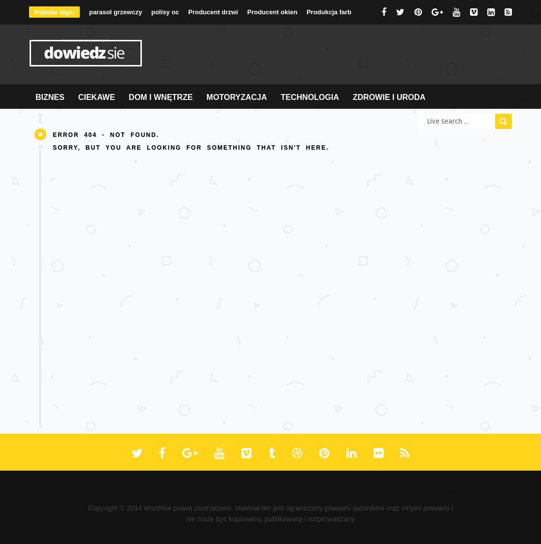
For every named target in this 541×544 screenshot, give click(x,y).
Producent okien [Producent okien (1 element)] (272, 12)
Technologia (310, 97)
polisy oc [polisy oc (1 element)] (165, 12)
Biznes (50, 97)
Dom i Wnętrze (161, 97)
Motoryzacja (236, 97)
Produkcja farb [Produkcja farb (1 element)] (328, 12)
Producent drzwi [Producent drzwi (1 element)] (213, 12)
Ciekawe (96, 97)
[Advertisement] (332, 54)
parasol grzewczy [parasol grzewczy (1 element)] (115, 12)
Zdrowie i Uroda (389, 97)
